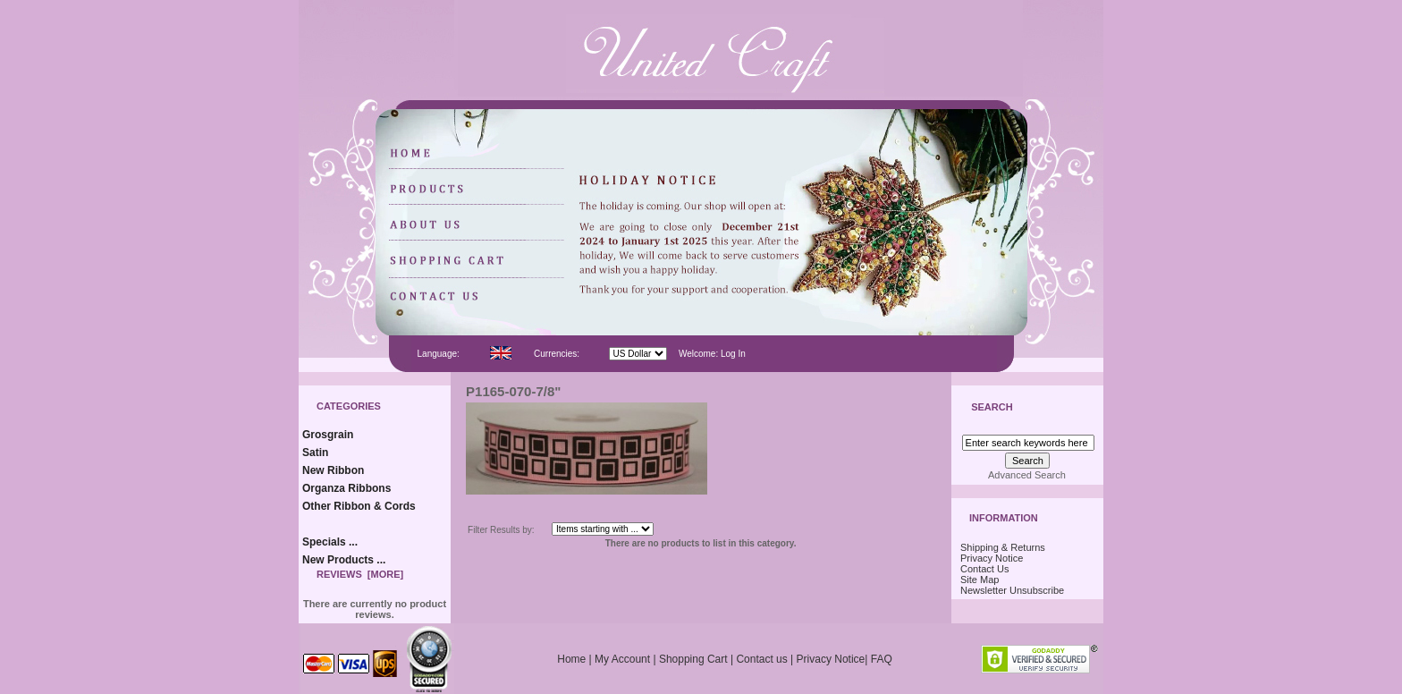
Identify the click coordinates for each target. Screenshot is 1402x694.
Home (571, 659)
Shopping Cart (693, 659)
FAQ (881, 659)
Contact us (761, 659)
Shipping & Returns (1002, 547)
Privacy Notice (991, 558)
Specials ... (330, 542)
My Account (622, 659)
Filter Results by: (501, 530)
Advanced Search (1027, 475)
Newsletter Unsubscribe (1012, 590)
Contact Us (984, 568)
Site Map (979, 579)
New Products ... (343, 560)
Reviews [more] (360, 574)
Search (991, 407)
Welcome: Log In (712, 354)
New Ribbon (333, 470)
